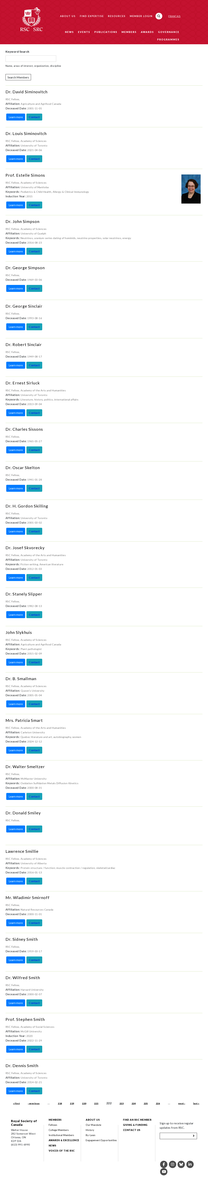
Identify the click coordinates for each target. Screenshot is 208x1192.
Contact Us (131, 1130)
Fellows (53, 1124)
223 (122, 1103)
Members (129, 32)
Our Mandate (93, 1124)
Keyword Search (17, 51)
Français (174, 16)
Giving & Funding (135, 1124)
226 (158, 1103)
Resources (117, 16)
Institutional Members (61, 1135)
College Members (59, 1130)
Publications (105, 32)
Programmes (168, 39)
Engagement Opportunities (101, 1140)
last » (196, 1103)
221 (96, 1103)
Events (84, 32)
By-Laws (90, 1135)
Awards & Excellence (64, 1140)
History (90, 1130)
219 (72, 1103)
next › (181, 1103)
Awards (147, 32)
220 (84, 1103)
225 (146, 1103)
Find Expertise (92, 16)
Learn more (16, 117)
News (69, 32)
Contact (34, 117)
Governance (168, 32)
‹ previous (34, 1103)
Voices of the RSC (62, 1150)
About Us (68, 16)
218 (60, 1103)
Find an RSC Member (137, 1119)
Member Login (141, 16)
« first (16, 1103)
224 (134, 1103)
